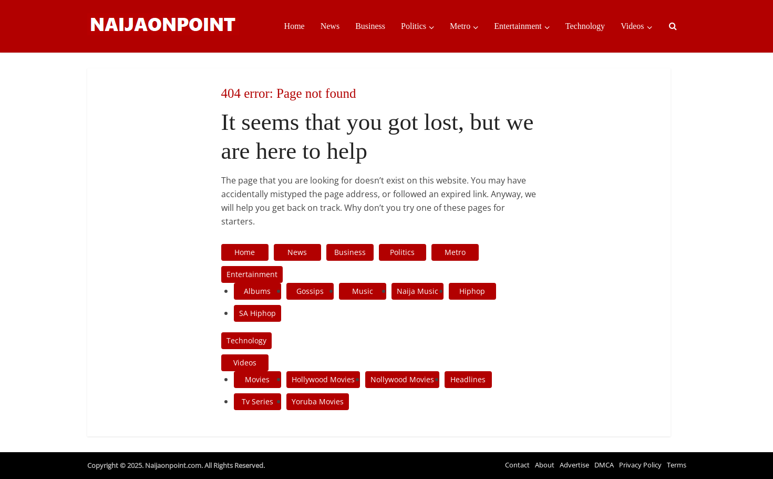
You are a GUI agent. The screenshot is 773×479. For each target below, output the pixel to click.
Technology (585, 26)
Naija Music (417, 291)
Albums (257, 291)
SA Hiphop (257, 313)
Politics (413, 26)
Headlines (468, 379)
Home (294, 26)
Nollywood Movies (402, 379)
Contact (517, 465)
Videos (632, 26)
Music (362, 291)
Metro (460, 26)
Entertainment (518, 26)
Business (370, 26)
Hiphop (472, 291)
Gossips (310, 291)
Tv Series (257, 401)
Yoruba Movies (318, 401)
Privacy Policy (640, 465)
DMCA (604, 465)
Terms (676, 465)
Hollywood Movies (323, 379)
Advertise (574, 465)
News (330, 26)
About (544, 465)
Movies (257, 379)
